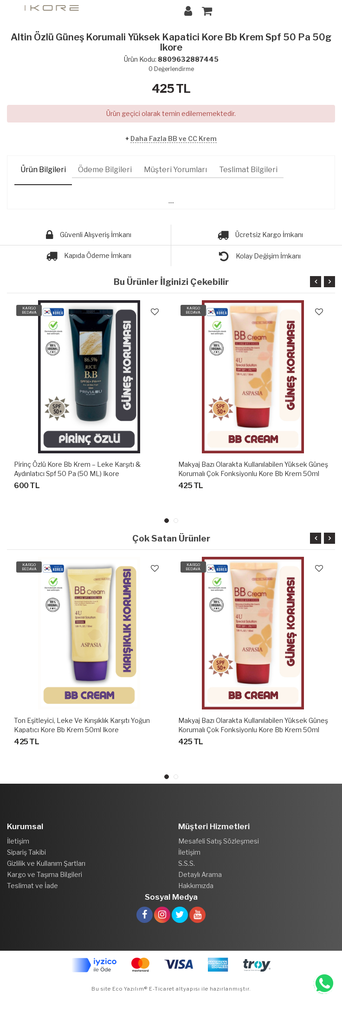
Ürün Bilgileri (43, 169)
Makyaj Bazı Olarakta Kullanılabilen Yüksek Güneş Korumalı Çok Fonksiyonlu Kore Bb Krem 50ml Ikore (253, 473)
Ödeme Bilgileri (105, 169)
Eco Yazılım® (130, 989)
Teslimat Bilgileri (248, 169)
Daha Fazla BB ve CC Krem (173, 138)
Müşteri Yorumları (175, 169)
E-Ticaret (161, 989)
